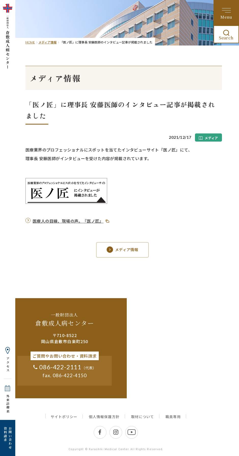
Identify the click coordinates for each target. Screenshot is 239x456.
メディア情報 (47, 42)
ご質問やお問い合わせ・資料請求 (65, 356)
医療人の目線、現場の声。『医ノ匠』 (68, 221)
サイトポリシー (64, 416)
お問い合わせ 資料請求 (7, 438)
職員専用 (173, 416)
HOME (30, 42)
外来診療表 (8, 403)
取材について (142, 416)
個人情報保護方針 (104, 416)
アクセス (8, 364)
